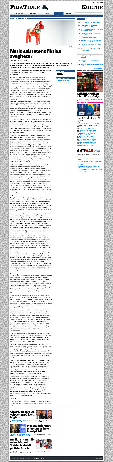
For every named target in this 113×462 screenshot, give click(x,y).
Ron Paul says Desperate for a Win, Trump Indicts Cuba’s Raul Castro (89, 166)
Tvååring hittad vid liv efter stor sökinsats (89, 56)
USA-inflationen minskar (86, 145)
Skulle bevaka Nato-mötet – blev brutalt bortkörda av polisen (92, 30)
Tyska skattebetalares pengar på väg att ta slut (92, 64)
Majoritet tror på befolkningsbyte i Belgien (90, 60)
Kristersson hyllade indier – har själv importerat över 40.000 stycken (91, 41)
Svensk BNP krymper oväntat (88, 139)
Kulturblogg (50, 16)
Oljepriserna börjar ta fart (87, 132)
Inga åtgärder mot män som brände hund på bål (38, 428)
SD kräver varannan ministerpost (90, 53)
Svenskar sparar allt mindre (87, 140)
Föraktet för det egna (63, 80)
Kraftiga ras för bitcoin (86, 135)
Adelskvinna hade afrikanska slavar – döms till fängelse (91, 34)
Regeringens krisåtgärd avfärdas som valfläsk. (90, 99)
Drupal (100, 458)
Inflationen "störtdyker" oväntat (89, 130)
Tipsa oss (99, 16)
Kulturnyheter (23, 16)
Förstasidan (18, 13)
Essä (32, 16)
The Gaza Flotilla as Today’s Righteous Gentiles (90, 161)
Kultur (58, 13)
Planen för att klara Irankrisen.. (86, 124)
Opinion (69, 13)
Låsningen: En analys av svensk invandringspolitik (30, 403)
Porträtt (43, 16)
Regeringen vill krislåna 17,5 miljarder (89, 119)
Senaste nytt (81, 18)
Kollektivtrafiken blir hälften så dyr (90, 22)
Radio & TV (37, 16)
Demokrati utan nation (63, 83)
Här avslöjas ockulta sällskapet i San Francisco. (23, 420)
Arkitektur (58, 16)
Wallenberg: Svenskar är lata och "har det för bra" (91, 45)
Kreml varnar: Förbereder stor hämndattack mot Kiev (89, 25)
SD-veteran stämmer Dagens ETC (90, 37)
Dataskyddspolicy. (41, 458)
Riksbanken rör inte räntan (87, 136)
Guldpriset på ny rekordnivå (87, 133)
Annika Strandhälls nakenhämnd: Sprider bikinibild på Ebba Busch (22, 444)
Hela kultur (14, 16)
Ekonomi (33, 13)
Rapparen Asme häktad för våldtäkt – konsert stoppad (91, 49)
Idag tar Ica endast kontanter (88, 142)
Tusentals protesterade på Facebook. (21, 434)
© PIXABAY (72, 47)
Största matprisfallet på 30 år (88, 129)
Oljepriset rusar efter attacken (88, 137)
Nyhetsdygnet (99, 68)
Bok (29, 16)
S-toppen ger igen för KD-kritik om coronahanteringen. (26, 451)
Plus (87, 18)
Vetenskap (46, 13)
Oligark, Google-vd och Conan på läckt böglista (22, 414)
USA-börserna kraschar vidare (88, 143)
